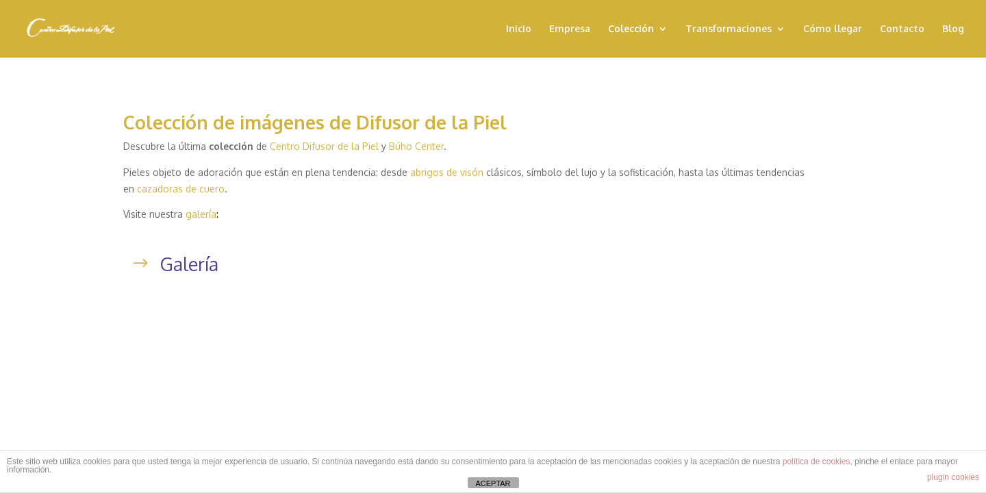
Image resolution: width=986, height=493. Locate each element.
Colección (631, 29)
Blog (953, 29)
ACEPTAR (492, 483)
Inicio (518, 29)
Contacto (902, 29)
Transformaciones (728, 29)
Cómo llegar (832, 29)
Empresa (569, 29)
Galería (189, 263)
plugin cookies (953, 477)
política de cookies (816, 461)
